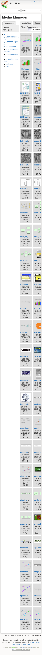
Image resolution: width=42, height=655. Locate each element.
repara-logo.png (27, 548)
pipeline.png (25, 500)
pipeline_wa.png (27, 524)
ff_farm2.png (25, 308)
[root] (6, 34)
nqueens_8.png (26, 452)
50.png (39, 69)
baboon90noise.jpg (28, 165)
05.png (25, 45)
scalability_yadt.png (28, 572)
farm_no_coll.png (27, 237)
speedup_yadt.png (28, 596)
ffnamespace (11, 47)
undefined (9, 64)
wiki (7, 66)
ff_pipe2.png (25, 332)
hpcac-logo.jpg (26, 380)
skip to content (36, 2)
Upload (37, 23)
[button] (36, 29)
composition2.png (28, 213)
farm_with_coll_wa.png (30, 261)
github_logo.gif (26, 356)
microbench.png (27, 428)
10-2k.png (25, 69)
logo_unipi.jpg (26, 404)
